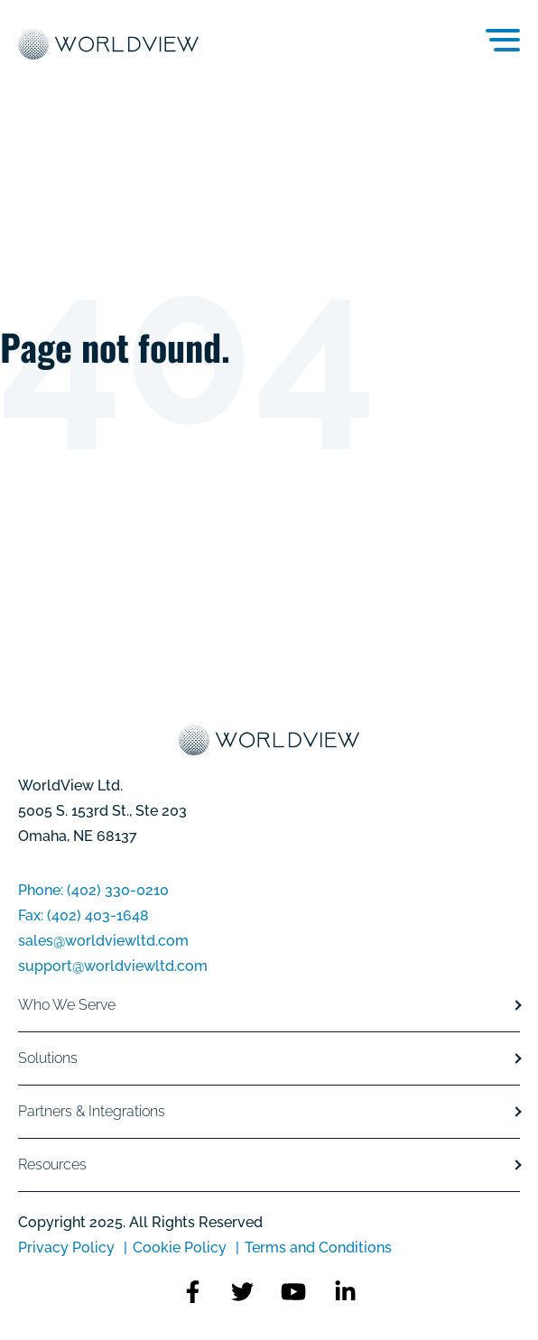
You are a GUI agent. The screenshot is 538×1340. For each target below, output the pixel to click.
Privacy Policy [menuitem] (68, 1247)
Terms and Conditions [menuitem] (318, 1247)
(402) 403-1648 (98, 915)
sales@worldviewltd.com (103, 940)
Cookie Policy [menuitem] (180, 1247)
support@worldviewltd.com (113, 966)
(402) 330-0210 (118, 890)
